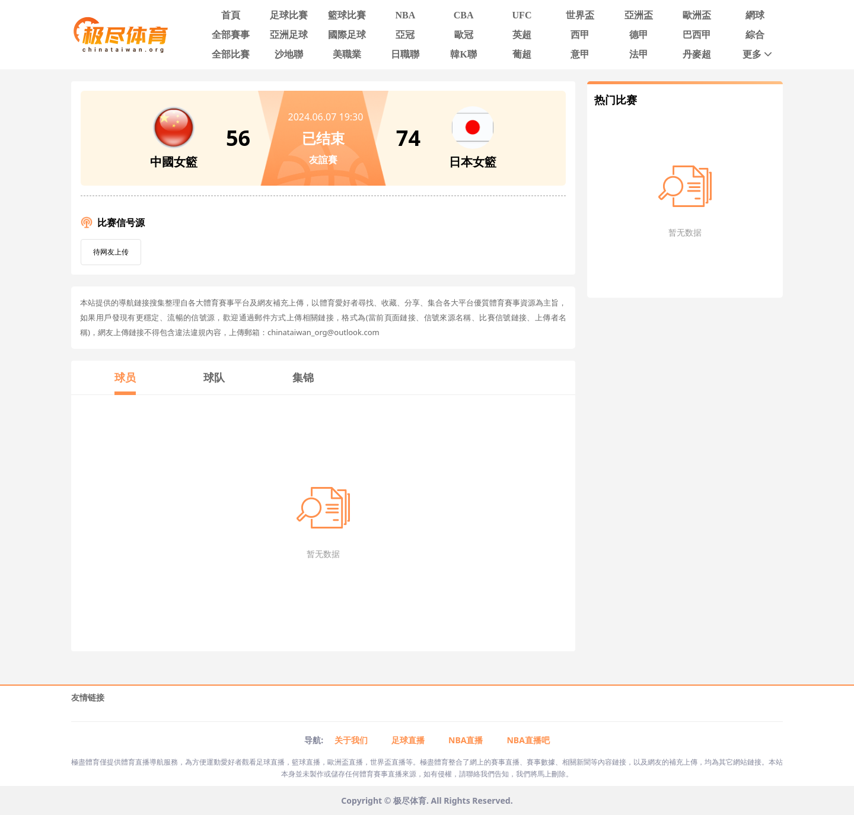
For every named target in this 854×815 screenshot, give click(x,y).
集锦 (303, 377)
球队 (214, 377)
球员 (125, 377)
